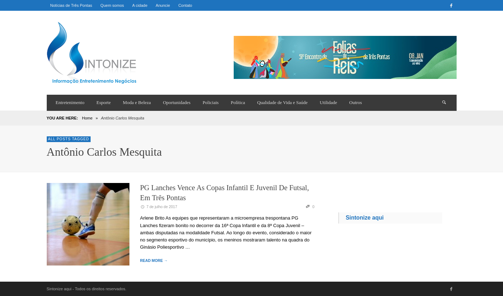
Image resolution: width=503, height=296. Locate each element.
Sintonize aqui (365, 218)
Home (87, 118)
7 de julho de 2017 (158, 207)
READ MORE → (154, 261)
